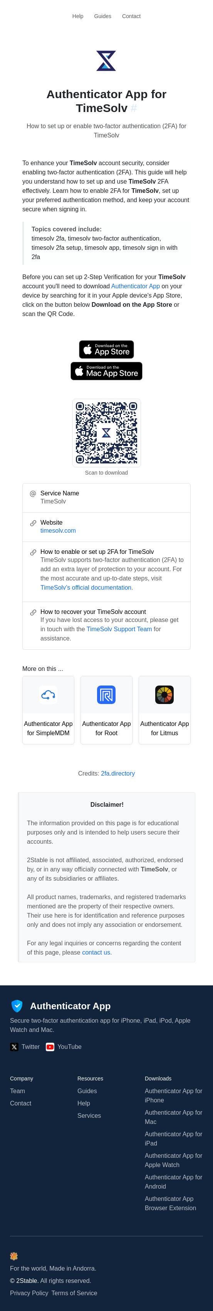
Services (89, 1115)
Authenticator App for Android (173, 1182)
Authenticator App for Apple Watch (173, 1160)
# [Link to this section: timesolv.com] (134, 108)
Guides (102, 16)
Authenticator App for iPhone (173, 1096)
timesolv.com (58, 530)
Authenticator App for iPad (173, 1139)
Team (17, 1091)
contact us (96, 952)
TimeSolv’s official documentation (85, 587)
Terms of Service (74, 1293)
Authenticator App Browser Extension (170, 1203)
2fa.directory (118, 773)
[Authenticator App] (60, 1006)
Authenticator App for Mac (173, 1117)
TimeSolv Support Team (119, 629)
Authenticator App (135, 286)
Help (78, 16)
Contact (131, 16)
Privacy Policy (29, 1293)
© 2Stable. (24, 1281)
